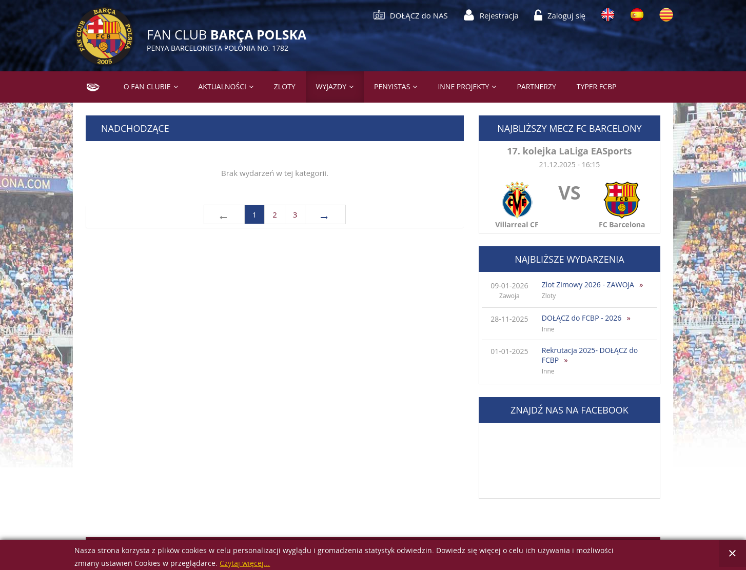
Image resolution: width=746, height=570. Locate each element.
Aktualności (222, 86)
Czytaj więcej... (245, 563)
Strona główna (89, 86)
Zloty (285, 86)
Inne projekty (463, 86)
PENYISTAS (392, 86)
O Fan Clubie (147, 86)
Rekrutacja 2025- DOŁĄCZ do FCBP (590, 355)
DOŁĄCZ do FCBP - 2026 (582, 318)
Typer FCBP (597, 86)
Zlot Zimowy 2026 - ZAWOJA (588, 284)
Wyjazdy (331, 86)
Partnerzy (536, 86)
